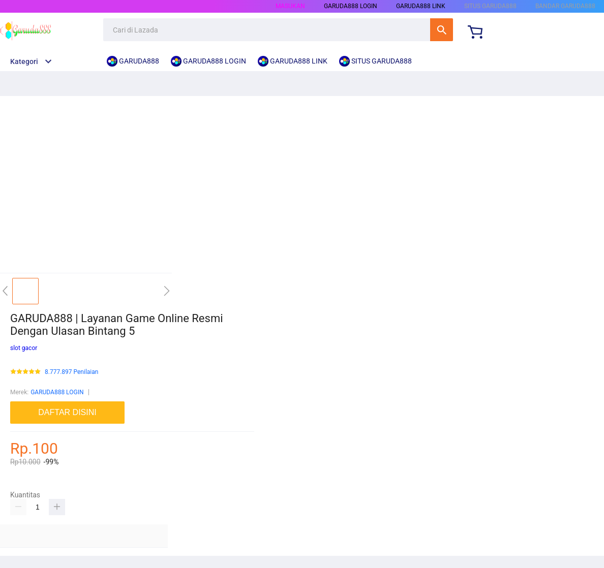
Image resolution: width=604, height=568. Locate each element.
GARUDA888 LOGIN (57, 392)
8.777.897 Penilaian (71, 372)
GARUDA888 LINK (420, 6)
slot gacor (23, 348)
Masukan (290, 6)
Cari (441, 29)
